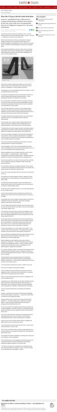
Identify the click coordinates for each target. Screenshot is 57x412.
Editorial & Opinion (8, 10)
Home (2, 10)
